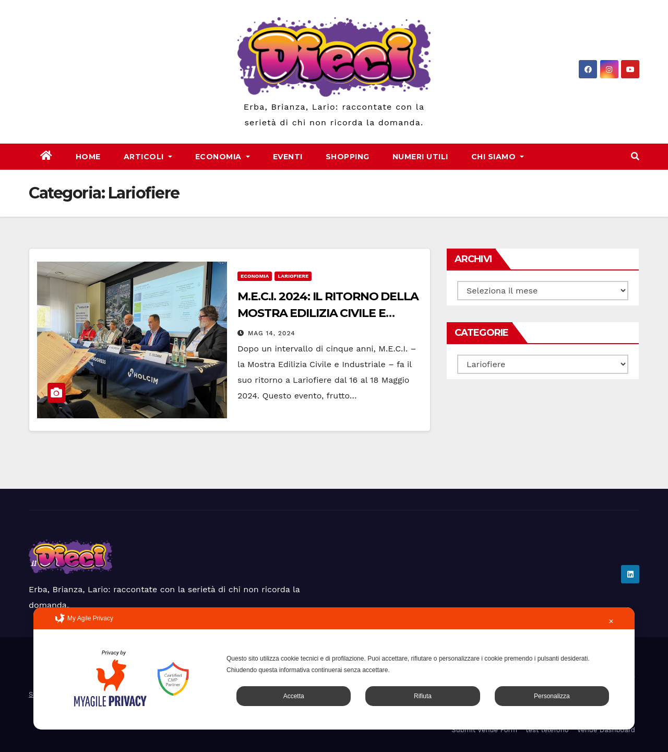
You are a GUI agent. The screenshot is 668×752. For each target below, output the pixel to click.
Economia (222, 156)
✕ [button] (611, 621)
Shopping (347, 156)
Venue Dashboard (606, 730)
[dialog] (334, 668)
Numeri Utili (420, 156)
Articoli (148, 156)
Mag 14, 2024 (271, 333)
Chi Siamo (497, 156)
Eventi (288, 156)
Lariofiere (293, 276)
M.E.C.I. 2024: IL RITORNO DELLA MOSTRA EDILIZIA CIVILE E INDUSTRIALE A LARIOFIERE (328, 313)
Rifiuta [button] (423, 696)
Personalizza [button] (552, 696)
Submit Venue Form (484, 730)
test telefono (547, 730)
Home (88, 156)
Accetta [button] (293, 696)
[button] (635, 156)
